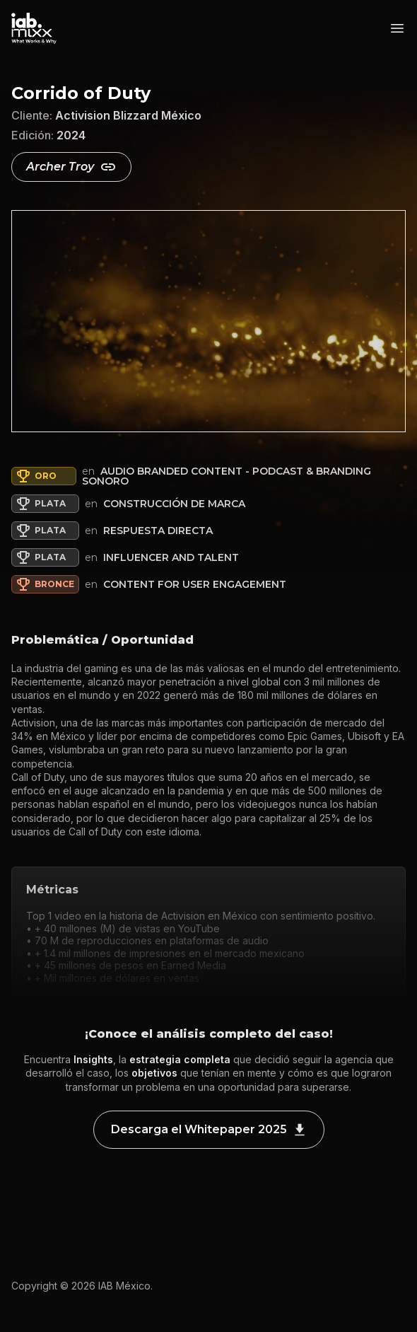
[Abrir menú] (397, 28)
